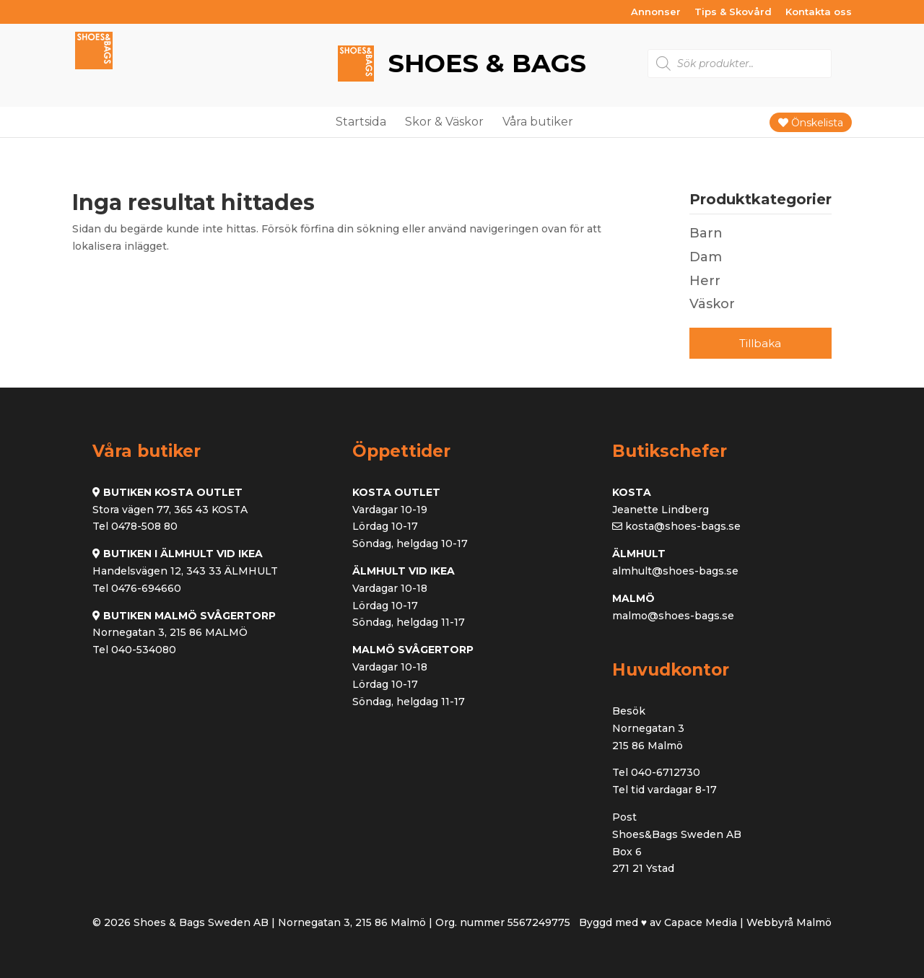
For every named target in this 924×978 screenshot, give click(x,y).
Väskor (712, 304)
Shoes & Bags (483, 63)
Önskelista (810, 122)
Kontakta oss (818, 12)
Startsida (361, 121)
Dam (705, 257)
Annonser (656, 12)
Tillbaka (760, 343)
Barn (706, 233)
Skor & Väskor (444, 121)
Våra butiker (537, 121)
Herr (704, 281)
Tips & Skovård (733, 12)
